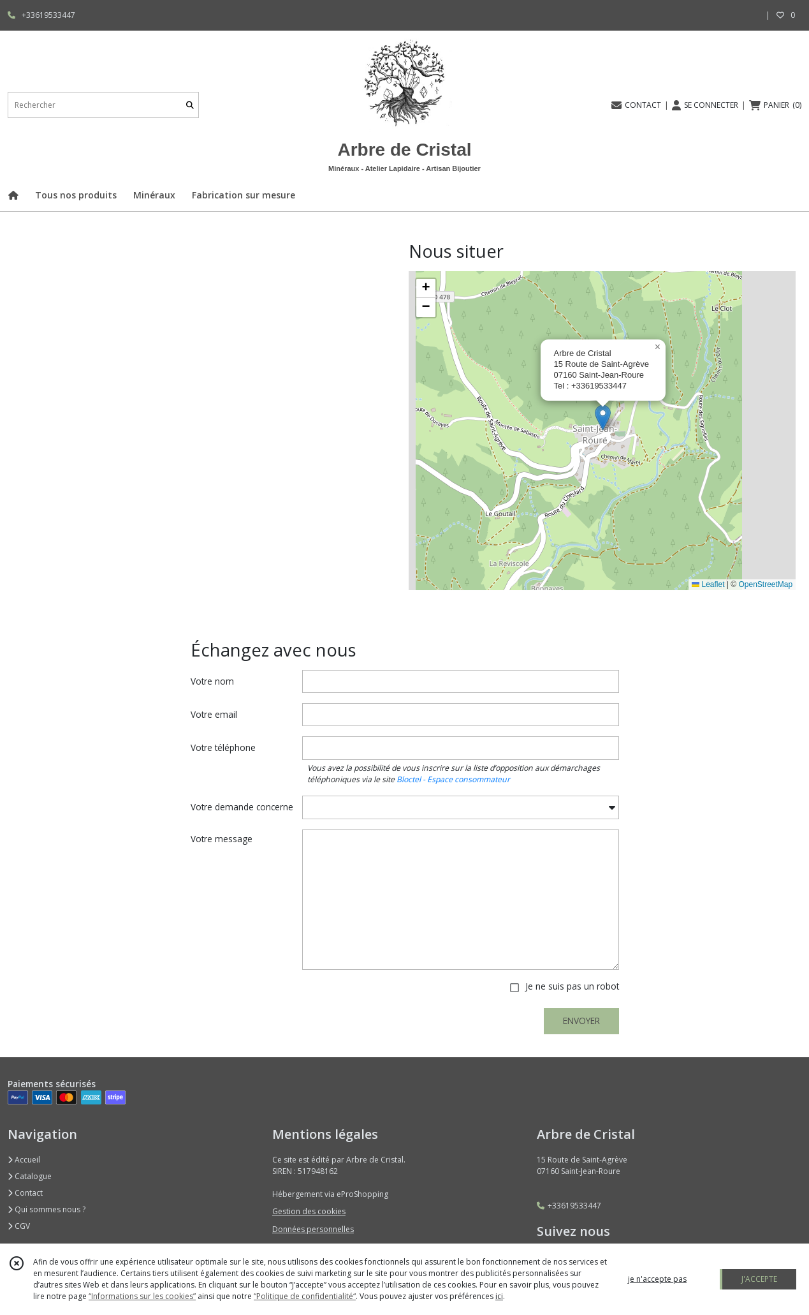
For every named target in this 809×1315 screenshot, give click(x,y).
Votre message (221, 839)
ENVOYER (581, 1020)
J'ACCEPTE (759, 1279)
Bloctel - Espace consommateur (453, 779)
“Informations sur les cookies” (142, 1296)
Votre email (214, 714)
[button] (603, 418)
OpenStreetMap (765, 584)
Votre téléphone (223, 747)
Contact (25, 1192)
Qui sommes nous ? (46, 1209)
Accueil (24, 1159)
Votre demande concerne (242, 807)
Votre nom (212, 681)
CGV (19, 1226)
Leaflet (708, 584)
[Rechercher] (190, 105)
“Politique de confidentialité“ (305, 1296)
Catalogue (30, 1176)
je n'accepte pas (657, 1279)
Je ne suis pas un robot (572, 986)
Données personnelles (313, 1229)
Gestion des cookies (309, 1211)
